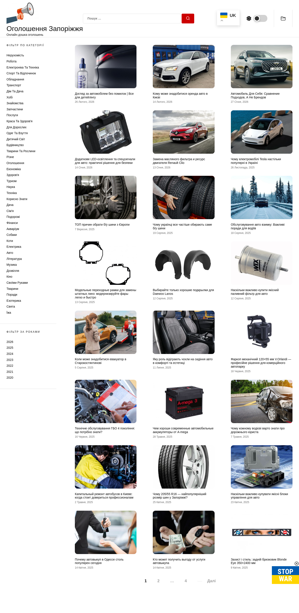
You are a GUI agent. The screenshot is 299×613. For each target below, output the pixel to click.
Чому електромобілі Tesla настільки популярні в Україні (256, 161)
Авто (10, 252)
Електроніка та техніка (23, 67)
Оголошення (15, 163)
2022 (10, 365)
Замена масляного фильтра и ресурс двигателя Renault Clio (179, 161)
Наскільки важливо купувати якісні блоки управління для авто (259, 495)
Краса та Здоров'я (20, 121)
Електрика (14, 246)
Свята (11, 306)
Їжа (9, 312)
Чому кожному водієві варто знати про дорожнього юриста (258, 430)
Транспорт (14, 85)
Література (14, 259)
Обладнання (15, 79)
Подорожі (13, 216)
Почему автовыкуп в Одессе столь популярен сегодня (99, 561)
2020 (10, 377)
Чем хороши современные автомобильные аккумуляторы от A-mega (183, 430)
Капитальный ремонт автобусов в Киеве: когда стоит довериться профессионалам (104, 495)
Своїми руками (17, 282)
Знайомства (15, 103)
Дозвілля (13, 270)
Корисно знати (17, 199)
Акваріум (13, 229)
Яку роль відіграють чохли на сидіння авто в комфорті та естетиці (182, 361)
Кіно (9, 276)
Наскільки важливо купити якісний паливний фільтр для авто (255, 291)
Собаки (12, 234)
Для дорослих (16, 127)
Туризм (11, 181)
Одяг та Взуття (17, 133)
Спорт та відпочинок (21, 73)
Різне (10, 157)
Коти (10, 241)
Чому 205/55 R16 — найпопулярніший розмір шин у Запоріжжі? (179, 495)
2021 (10, 371)
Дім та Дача (15, 91)
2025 (10, 347)
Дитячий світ (16, 139)
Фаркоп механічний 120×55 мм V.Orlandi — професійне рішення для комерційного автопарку (261, 362)
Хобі (10, 97)
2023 (10, 360)
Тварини (12, 288)
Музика (12, 264)
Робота (11, 61)
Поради (12, 294)
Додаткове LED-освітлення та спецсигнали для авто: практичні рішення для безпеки (105, 161)
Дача (10, 205)
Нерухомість (15, 55)
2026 (10, 342)
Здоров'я (13, 175)
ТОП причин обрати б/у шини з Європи (102, 224)
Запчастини (15, 109)
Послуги (12, 115)
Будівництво (15, 145)
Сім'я (10, 211)
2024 (10, 353)
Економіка (14, 169)
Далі (211, 581)
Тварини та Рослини (21, 151)
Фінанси (12, 223)
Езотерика (14, 300)
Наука (11, 187)
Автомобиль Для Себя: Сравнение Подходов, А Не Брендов (255, 95)
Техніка (12, 193)
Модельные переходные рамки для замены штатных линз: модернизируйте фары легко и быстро (105, 293)
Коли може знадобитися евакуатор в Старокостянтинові (100, 361)
